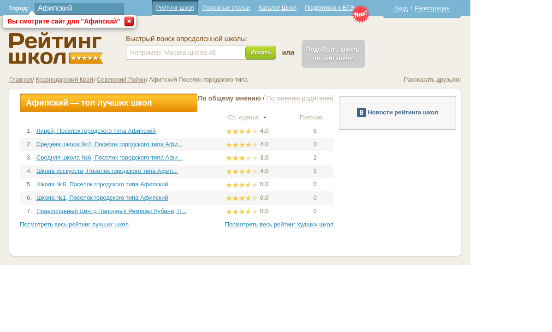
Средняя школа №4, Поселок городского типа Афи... (150, 144)
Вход (441, 8)
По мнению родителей (340, 98)
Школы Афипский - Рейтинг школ (97, 48)
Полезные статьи (267, 7)
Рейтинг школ (216, 7)
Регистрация (473, 8)
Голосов (355, 117)
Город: (60, 8)
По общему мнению (270, 98)
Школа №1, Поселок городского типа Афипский (143, 197)
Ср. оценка (288, 117)
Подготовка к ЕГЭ (370, 7)
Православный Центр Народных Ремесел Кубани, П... (152, 211)
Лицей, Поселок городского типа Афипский (136, 130)
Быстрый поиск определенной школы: (228, 38)
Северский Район (161, 79)
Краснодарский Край (105, 79)
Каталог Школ (318, 7)
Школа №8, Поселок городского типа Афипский (143, 184)
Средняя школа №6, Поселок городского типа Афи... (150, 157)
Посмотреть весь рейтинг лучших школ (115, 224)
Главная (61, 79)
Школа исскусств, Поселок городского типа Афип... (148, 170)
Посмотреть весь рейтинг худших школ (320, 224)
